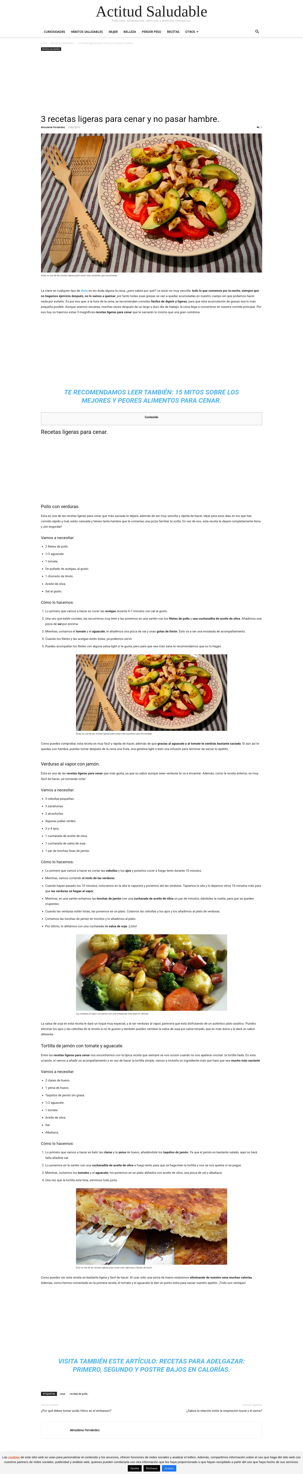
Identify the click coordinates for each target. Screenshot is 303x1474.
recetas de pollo (79, 1393)
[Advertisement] (151, 83)
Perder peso (151, 32)
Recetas (173, 32)
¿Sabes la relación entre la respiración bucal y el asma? (224, 1411)
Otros (190, 32)
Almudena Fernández (53, 127)
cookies (14, 1457)
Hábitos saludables (87, 32)
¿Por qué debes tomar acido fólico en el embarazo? (76, 1411)
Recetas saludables (62, 43)
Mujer (113, 32)
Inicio (44, 43)
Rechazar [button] (152, 1468)
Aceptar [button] (169, 1468)
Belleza (129, 32)
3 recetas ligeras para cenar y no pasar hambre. (130, 119)
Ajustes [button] (134, 1468)
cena (62, 1393)
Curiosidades (54, 32)
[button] (257, 32)
